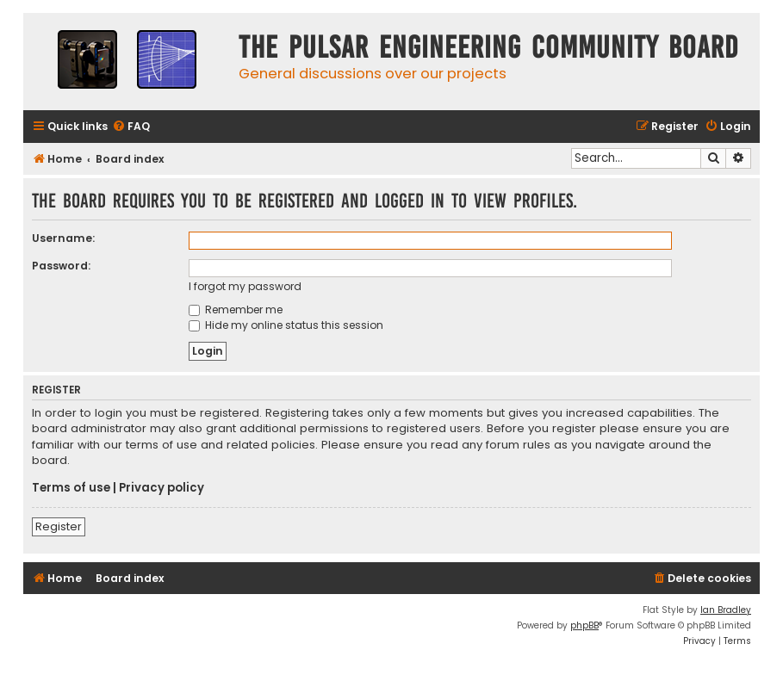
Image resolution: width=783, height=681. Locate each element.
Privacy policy (161, 488)
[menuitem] (131, 127)
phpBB (584, 625)
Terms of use (71, 488)
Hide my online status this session (286, 325)
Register (58, 526)
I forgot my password (245, 286)
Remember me (236, 309)
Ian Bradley (725, 610)
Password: (61, 265)
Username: (63, 238)
